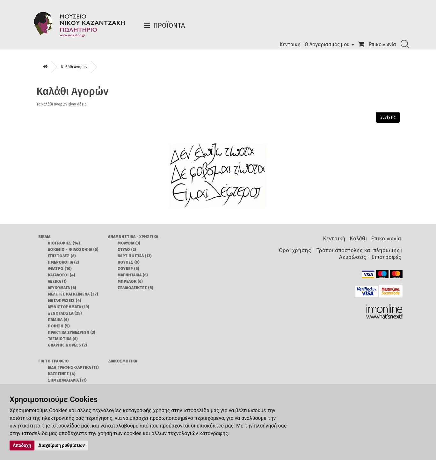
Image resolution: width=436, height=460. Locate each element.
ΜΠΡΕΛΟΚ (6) (130, 281)
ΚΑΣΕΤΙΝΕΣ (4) (62, 374)
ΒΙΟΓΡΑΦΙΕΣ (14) (64, 243)
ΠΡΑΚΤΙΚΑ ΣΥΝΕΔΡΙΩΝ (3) (71, 332)
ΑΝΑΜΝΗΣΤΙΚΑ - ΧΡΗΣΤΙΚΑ (133, 237)
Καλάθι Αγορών (74, 67)
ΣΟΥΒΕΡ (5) (128, 269)
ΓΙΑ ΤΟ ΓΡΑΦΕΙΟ (53, 361)
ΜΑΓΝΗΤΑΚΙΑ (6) (133, 275)
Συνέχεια (388, 117)
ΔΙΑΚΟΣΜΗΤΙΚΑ (122, 361)
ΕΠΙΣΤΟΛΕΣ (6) (62, 256)
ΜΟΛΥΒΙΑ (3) (129, 243)
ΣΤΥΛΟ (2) (127, 249)
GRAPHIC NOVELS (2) (67, 345)
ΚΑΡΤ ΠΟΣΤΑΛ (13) (135, 256)
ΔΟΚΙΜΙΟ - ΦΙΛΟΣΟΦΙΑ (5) (73, 249)
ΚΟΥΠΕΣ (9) (129, 262)
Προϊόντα (169, 25)
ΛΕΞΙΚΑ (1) (57, 281)
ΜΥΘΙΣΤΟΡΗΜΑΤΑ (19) (68, 307)
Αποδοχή (22, 445)
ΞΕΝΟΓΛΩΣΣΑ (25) (65, 313)
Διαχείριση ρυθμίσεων (61, 445)
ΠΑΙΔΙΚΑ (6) (58, 320)
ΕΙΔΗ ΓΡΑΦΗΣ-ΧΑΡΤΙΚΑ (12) (73, 367)
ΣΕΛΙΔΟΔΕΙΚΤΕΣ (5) (135, 288)
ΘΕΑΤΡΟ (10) (60, 269)
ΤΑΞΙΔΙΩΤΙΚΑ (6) (63, 339)
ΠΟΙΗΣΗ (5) (59, 326)
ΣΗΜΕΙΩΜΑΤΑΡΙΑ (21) (67, 380)
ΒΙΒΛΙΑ (44, 237)
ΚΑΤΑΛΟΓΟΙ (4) (61, 275)
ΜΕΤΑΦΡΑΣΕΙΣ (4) (64, 300)
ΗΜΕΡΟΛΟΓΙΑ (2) (63, 262)
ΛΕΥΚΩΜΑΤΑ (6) (62, 288)
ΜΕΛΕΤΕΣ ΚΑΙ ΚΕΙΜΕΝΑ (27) (73, 294)
